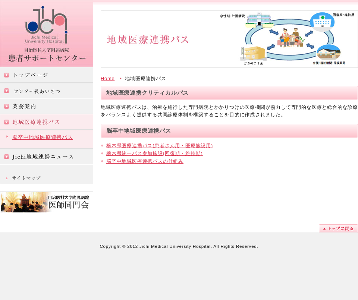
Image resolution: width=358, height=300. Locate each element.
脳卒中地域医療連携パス (42, 137)
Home (107, 78)
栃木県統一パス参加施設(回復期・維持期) (154, 153)
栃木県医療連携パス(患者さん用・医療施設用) (159, 145)
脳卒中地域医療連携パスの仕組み (144, 161)
